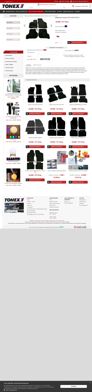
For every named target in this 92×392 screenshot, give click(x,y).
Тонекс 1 (26, 15)
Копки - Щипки (8, 64)
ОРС (68, 221)
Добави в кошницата (35, 113)
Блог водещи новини (83, 205)
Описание (28, 64)
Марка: (9, 20)
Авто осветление (50, 11)
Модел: (9, 26)
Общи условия (52, 205)
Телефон (29, 56)
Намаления (81, 203)
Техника (77, 11)
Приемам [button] (73, 386)
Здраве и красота (68, 11)
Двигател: (9, 31)
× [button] (90, 382)
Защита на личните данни (54, 203)
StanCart (48, 227)
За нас (50, 199)
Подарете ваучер (82, 201)
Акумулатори (10, 11)
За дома (59, 11)
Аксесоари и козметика (36, 11)
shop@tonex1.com (8, 1)
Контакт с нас (67, 201)
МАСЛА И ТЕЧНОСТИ (21, 11)
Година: (9, 37)
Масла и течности (9, 58)
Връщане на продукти (68, 203)
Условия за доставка (53, 201)
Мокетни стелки (40, 15)
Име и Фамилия (30, 52)
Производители (82, 199)
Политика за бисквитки (54, 207)
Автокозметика (8, 71)
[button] (31, 390)
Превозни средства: (37, 64)
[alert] (46, 386)
